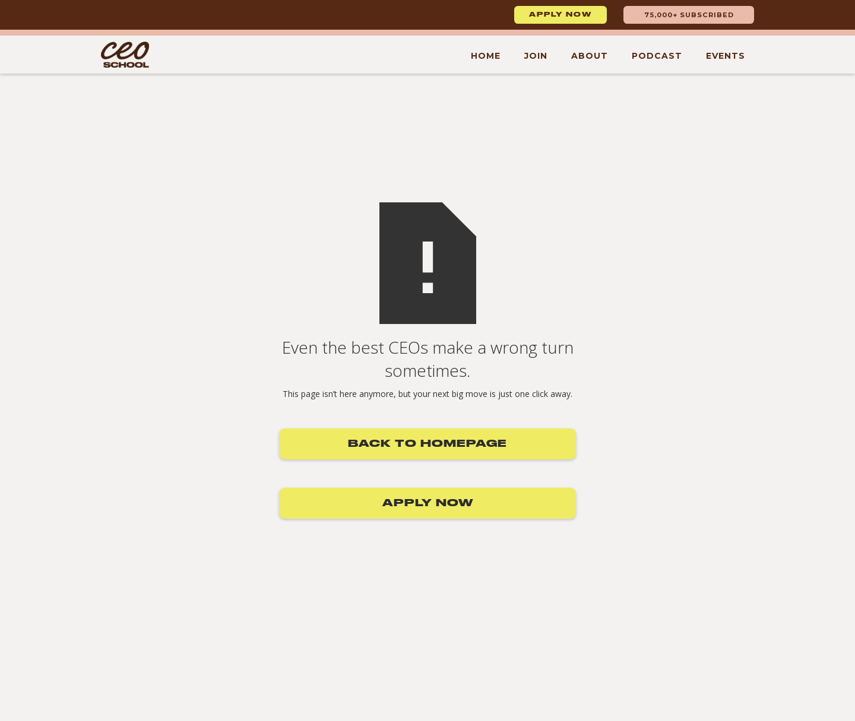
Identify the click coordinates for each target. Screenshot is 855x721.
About (589, 55)
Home (486, 55)
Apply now (560, 15)
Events (725, 55)
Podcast (657, 55)
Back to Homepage (427, 444)
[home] (125, 55)
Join (535, 55)
